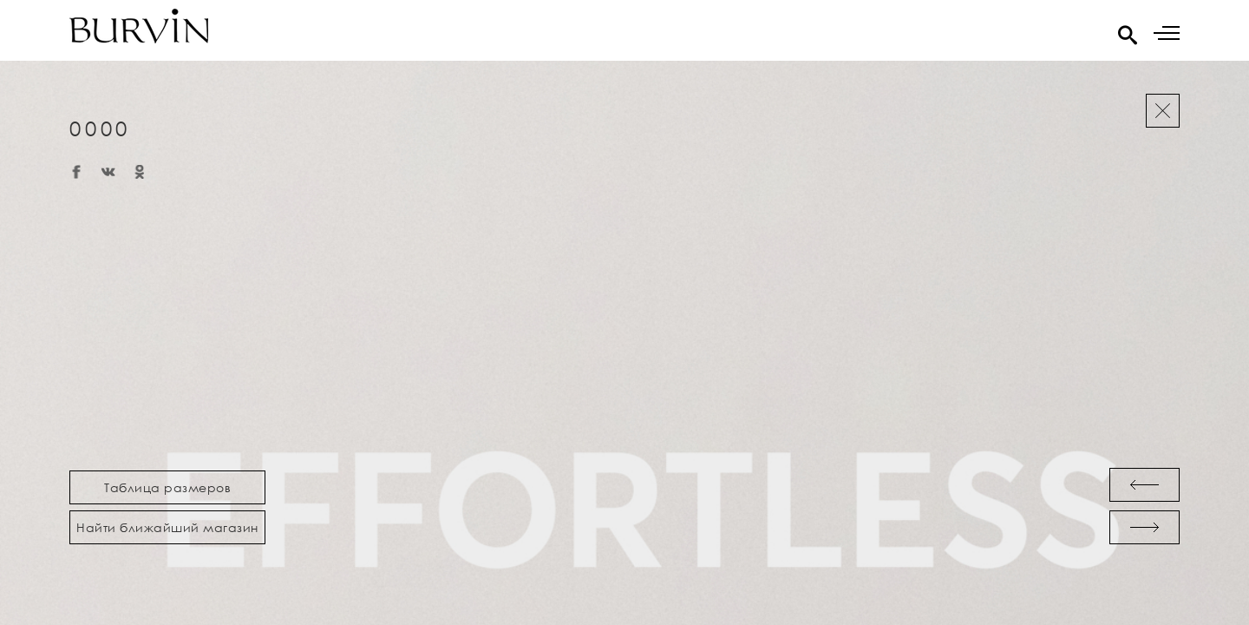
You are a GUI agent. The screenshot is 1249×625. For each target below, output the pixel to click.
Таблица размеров (167, 487)
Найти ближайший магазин (167, 527)
